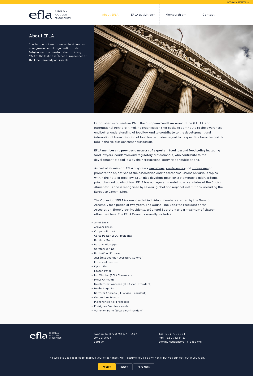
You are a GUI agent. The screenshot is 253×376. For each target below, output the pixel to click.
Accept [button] (107, 366)
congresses (200, 168)
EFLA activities (142, 14)
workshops (157, 168)
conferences (175, 168)
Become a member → (238, 2)
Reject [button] (124, 366)
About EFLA (110, 14)
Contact (209, 14)
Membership (174, 14)
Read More (144, 366)
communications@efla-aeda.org (180, 341)
